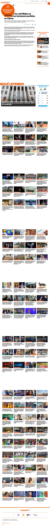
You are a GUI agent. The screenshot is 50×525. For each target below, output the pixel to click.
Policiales (37, 3)
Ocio (43, 3)
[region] (25, 8)
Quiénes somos (4, 522)
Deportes (41, 3)
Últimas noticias (27, 3)
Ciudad (31, 3)
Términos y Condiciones (6, 523)
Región (34, 3)
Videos (46, 3)
